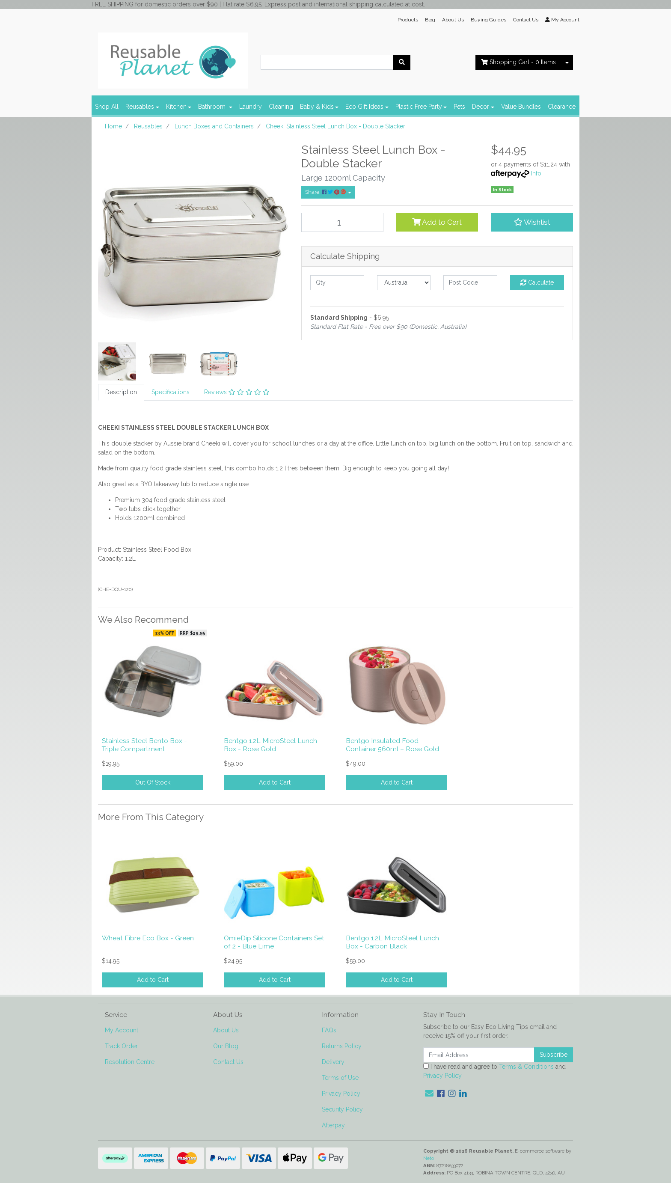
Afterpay (333, 1125)
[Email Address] (478, 1054)
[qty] (337, 282)
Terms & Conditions (526, 1066)
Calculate (537, 282)
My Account (121, 1030)
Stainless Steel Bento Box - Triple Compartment (144, 745)
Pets (459, 106)
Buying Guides (488, 20)
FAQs (329, 1030)
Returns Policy (342, 1046)
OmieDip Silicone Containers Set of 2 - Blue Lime (274, 942)
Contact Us (525, 20)
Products (408, 20)
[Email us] (429, 1093)
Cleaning (281, 106)
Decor (480, 106)
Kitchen (176, 106)
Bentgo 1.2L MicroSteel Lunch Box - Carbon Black (392, 942)
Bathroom (212, 106)
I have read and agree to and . (494, 1071)
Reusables (139, 106)
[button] (532, 222)
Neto (428, 1158)
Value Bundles (521, 106)
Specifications (170, 392)
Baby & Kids (317, 106)
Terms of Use (340, 1077)
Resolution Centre (129, 1061)
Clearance (562, 106)
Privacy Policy (341, 1093)
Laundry (250, 106)
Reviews (237, 392)
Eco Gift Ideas (364, 106)
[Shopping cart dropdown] (567, 62)
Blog (430, 20)
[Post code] (470, 282)
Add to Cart (437, 222)
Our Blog (225, 1046)
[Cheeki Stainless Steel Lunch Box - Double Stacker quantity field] (342, 222)
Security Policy (342, 1109)
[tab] (121, 392)
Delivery (333, 1061)
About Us (453, 20)
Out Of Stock (152, 782)
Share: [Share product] (326, 192)
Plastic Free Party (418, 106)
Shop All (107, 106)
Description (121, 392)
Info (536, 173)
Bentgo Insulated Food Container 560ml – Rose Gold (392, 745)
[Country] (404, 282)
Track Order (121, 1046)
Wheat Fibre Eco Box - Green (148, 938)
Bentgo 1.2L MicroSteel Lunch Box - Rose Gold (270, 745)
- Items (518, 62)
